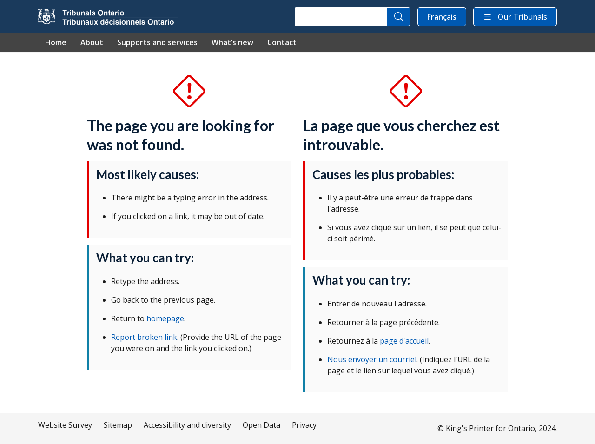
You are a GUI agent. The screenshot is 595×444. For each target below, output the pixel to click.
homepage (165, 318)
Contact (282, 42)
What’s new (232, 42)
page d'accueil (404, 341)
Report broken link (144, 337)
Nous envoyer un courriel (371, 359)
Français (441, 17)
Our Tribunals (515, 17)
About (91, 42)
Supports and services (157, 42)
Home (55, 42)
